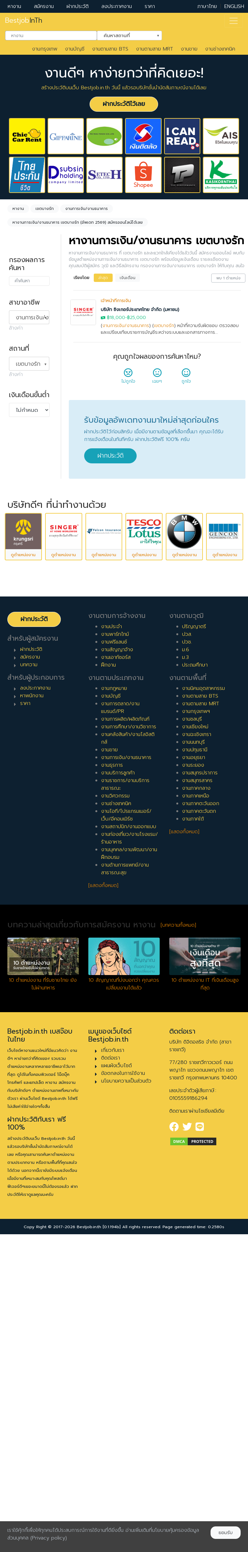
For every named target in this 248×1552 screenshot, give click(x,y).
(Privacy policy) (48, 1538)
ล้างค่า (16, 328)
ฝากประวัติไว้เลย (124, 103)
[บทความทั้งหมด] (178, 1236)
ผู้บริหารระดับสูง (32, 724)
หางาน (14, 6)
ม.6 (185, 960)
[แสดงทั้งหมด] (103, 1197)
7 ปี (19, 620)
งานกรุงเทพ (44, 49)
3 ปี (19, 579)
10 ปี (20, 650)
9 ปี (19, 640)
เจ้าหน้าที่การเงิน (116, 300)
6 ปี (19, 609)
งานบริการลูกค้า (118, 1084)
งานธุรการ (112, 1076)
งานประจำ (111, 937)
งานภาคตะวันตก (199, 1122)
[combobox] (51, 35)
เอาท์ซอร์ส (25, 505)
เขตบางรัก (164, 325)
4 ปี (19, 589)
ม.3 (185, 968)
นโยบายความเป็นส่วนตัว (126, 1392)
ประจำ (21, 454)
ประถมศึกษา (195, 976)
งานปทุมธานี (194, 1061)
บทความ (28, 976)
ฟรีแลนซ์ (24, 484)
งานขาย (189, 49)
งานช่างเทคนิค (220, 49)
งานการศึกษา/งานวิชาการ (128, 1038)
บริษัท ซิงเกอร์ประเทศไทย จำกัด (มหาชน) (140, 309)
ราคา (150, 6)
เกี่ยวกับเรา (112, 1361)
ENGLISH (234, 6)
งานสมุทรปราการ (200, 1084)
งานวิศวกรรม (115, 1107)
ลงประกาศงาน (116, 6)
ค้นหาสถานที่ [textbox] (125, 35)
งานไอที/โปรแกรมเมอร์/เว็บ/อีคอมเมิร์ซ (126, 1126)
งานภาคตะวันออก (200, 1115)
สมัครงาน (44, 6)
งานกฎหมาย (114, 1000)
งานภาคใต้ (193, 1130)
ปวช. (187, 953)
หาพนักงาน (32, 1007)
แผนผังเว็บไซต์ (116, 1376)
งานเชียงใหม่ (195, 1038)
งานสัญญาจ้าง (117, 960)
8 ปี (19, 630)
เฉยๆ (157, 378)
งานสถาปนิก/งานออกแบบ (128, 1138)
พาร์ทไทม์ (25, 464)
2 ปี (19, 568)
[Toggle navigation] (233, 21)
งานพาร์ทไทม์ (115, 945)
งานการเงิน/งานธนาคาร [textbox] (32, 317)
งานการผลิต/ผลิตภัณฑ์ (125, 1030)
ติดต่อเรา (110, 1369)
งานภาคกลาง (196, 1099)
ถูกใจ (186, 378)
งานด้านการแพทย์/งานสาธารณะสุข (125, 1180)
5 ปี (19, 599)
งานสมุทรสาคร (197, 1092)
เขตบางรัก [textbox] (28, 363)
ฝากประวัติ (78, 6)
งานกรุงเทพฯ (196, 1023)
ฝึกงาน (22, 495)
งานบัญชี (74, 49)
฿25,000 (136, 317)
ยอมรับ (226, 1532)
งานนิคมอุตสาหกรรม (203, 1000)
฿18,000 (116, 317)
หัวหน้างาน (26, 696)
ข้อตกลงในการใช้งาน (123, 1384)
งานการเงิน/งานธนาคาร (125, 325)
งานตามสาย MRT (154, 49)
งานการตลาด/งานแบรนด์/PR (120, 1019)
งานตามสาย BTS (110, 49)
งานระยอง (193, 1076)
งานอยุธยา (193, 1069)
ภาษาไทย (207, 6)
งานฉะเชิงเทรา (196, 1046)
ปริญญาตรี (194, 937)
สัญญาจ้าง (27, 474)
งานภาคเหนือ (195, 1107)
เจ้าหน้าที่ (24, 685)
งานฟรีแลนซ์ (114, 953)
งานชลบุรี (192, 1030)
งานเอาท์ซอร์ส (116, 968)
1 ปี (18, 558)
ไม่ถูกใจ (128, 378)
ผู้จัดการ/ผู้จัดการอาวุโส (29, 709)
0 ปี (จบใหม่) (29, 548)
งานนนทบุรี (193, 1053)
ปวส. (187, 945)
